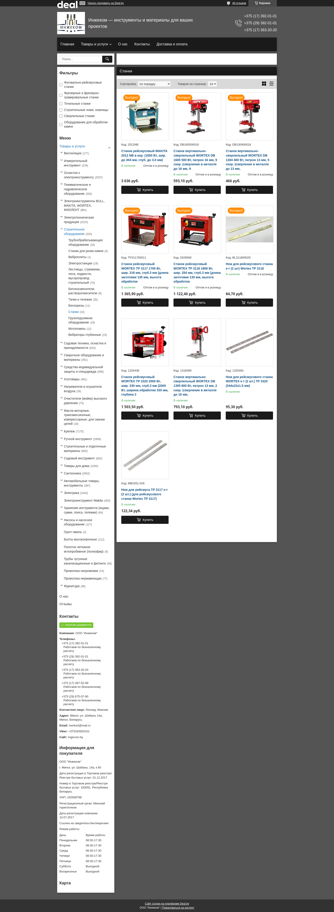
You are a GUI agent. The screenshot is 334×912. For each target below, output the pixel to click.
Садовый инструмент (79, 458)
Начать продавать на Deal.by (106, 3)
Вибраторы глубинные (84, 334)
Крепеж (69, 431)
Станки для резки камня (85, 251)
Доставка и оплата (171, 44)
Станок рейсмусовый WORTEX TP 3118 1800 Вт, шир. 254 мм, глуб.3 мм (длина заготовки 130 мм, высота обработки (197, 272)
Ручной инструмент (78, 439)
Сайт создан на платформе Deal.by (167, 903)
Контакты (142, 44)
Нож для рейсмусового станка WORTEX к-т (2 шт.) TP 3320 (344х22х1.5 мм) (249, 381)
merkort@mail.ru (80, 725)
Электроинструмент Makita (83, 500)
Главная (67, 44)
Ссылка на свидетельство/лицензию (83, 823)
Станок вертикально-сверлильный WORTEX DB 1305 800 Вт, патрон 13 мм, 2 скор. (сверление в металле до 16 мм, (195, 385)
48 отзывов (239, 3)
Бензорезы (76, 305)
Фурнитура (72, 586)
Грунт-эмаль (73, 532)
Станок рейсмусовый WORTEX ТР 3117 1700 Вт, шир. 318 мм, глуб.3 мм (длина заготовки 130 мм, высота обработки (144, 272)
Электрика (71, 493)
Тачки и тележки (80, 299)
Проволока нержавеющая (83, 578)
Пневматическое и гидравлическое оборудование (77, 189)
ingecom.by (75, 737)
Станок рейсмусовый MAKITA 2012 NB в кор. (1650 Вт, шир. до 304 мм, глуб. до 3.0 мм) (144, 155)
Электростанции (80, 263)
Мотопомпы (76, 328)
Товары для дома (76, 466)
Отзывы (65, 604)
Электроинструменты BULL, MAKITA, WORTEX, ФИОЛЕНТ (84, 205)
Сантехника (72, 473)
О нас (123, 44)
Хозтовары (72, 379)
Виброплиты (77, 257)
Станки (73, 312)
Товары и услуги (94, 44)
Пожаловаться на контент (178, 907)
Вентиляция (72, 153)
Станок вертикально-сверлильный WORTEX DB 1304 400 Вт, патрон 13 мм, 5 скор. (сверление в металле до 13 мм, (247, 159)
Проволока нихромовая (81, 571)
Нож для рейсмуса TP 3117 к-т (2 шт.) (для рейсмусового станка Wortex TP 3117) (144, 494)
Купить (148, 190)
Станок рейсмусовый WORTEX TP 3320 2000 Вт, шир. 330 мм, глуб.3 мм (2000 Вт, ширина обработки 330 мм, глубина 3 (144, 385)
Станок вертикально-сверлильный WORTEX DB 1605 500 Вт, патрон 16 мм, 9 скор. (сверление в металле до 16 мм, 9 (195, 159)
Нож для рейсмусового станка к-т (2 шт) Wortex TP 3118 (249, 266)
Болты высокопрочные (80, 539)
